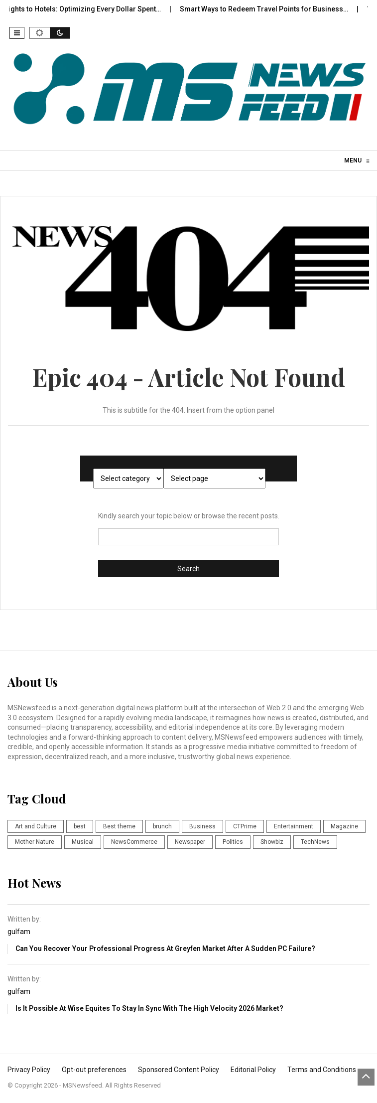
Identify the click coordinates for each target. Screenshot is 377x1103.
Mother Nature (34, 841)
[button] (16, 33)
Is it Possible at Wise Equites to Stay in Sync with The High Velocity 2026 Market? (149, 1008)
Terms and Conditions (321, 1070)
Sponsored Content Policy (178, 1070)
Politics (233, 841)
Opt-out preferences (94, 1070)
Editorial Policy (253, 1070)
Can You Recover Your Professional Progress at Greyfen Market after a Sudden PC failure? (165, 948)
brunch (162, 826)
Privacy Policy (28, 1070)
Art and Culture (35, 826)
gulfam (18, 932)
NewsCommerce (134, 841)
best (80, 826)
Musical (83, 841)
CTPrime (244, 826)
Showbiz (271, 841)
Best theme (119, 826)
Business (202, 826)
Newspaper (190, 841)
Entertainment (293, 826)
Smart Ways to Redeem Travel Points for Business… (271, 9)
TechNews (315, 841)
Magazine (344, 826)
